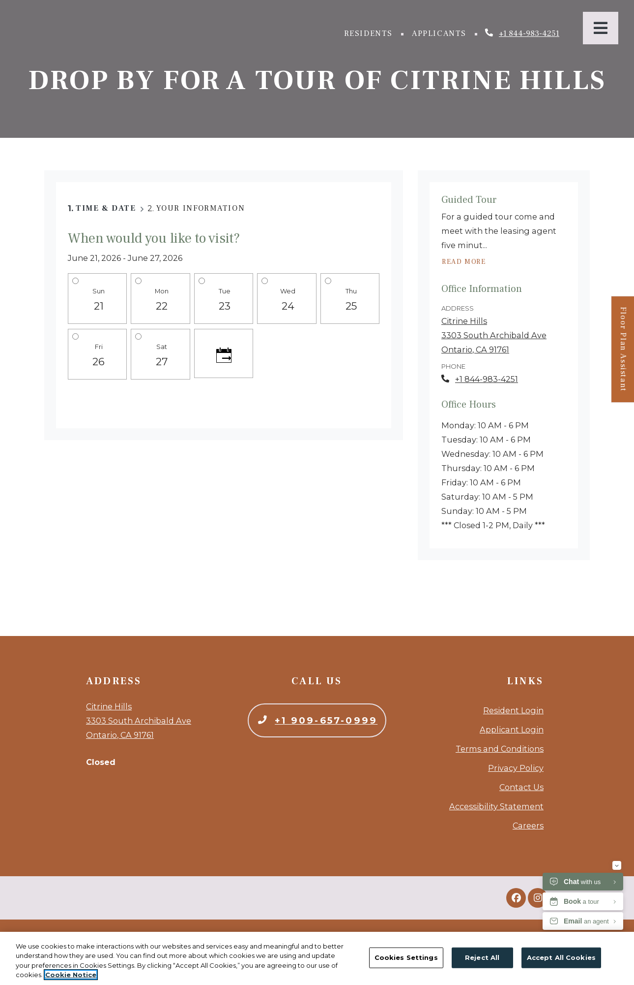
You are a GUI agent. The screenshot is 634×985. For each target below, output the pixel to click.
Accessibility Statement (496, 806)
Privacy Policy (516, 768)
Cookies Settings (406, 957)
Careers (528, 825)
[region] (317, 958)
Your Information (200, 208)
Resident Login (513, 710)
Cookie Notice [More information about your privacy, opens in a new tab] (70, 975)
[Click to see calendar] (224, 353)
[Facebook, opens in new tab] (516, 898)
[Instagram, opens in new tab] (538, 898)
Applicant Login (512, 729)
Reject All (482, 957)
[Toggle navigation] (600, 28)
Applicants (441, 33)
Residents (370, 33)
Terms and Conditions (500, 749)
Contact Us (521, 787)
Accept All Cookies (561, 957)
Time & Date (106, 208)
